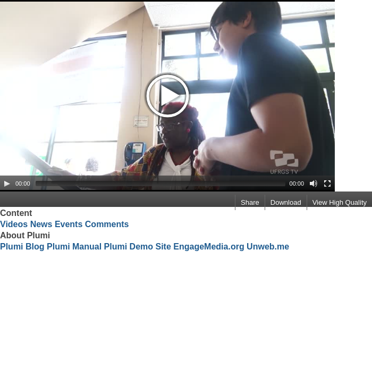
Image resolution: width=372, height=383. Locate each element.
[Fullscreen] (327, 183)
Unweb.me (268, 246)
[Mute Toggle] (313, 183)
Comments (107, 224)
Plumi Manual (74, 246)
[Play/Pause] (7, 183)
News (41, 224)
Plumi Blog (22, 246)
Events (68, 224)
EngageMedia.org (208, 246)
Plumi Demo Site (137, 246)
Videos (14, 224)
